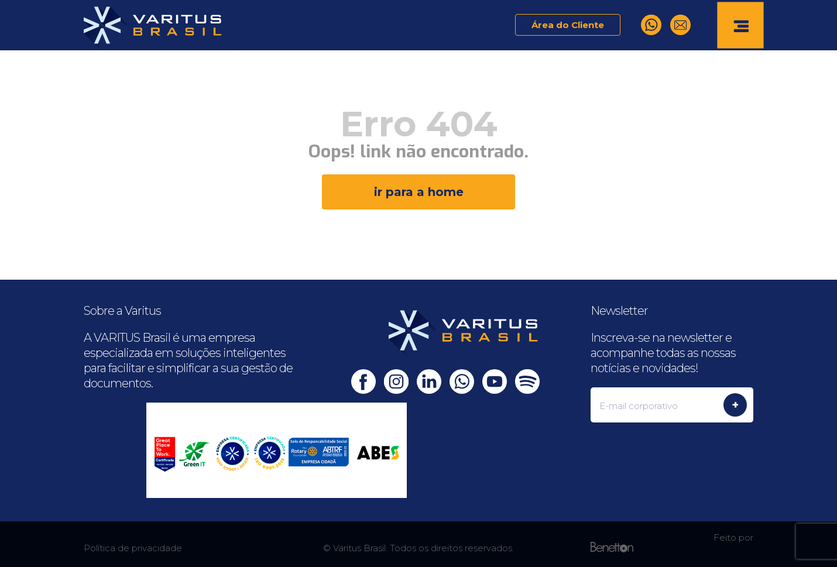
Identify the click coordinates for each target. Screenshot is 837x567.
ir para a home (419, 192)
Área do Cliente (567, 24)
